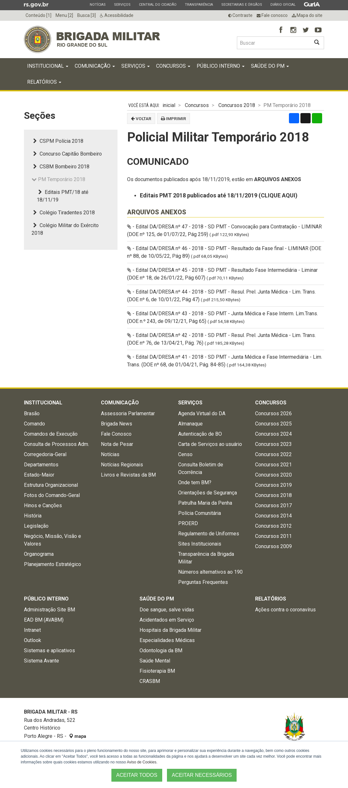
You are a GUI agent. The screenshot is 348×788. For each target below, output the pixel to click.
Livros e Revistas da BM (128, 475)
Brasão (32, 413)
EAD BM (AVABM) (44, 620)
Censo (185, 454)
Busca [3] (86, 15)
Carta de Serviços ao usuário (210, 444)
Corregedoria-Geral (45, 454)
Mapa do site (307, 15)
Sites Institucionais (199, 544)
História (33, 516)
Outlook (32, 640)
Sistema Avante (41, 661)
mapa (77, 736)
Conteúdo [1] (38, 15)
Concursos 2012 (273, 526)
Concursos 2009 (273, 546)
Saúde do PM (270, 66)
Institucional (47, 66)
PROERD (188, 523)
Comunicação (95, 66)
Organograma (39, 554)
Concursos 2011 (273, 536)
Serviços (122, 4)
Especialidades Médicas (167, 640)
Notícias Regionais (122, 465)
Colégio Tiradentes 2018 (63, 213)
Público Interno (221, 66)
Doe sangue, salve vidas (167, 610)
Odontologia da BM (161, 650)
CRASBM (150, 681)
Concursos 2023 (273, 444)
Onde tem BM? (194, 482)
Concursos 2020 (273, 475)
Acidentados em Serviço (167, 620)
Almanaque (190, 424)
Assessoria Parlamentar (128, 413)
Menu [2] (64, 15)
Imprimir (173, 118)
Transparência (199, 4)
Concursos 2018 (236, 105)
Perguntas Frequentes (203, 582)
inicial (169, 105)
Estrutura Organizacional (51, 485)
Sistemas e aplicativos (49, 650)
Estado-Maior (39, 475)
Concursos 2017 (273, 505)
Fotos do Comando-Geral (52, 495)
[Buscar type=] (273, 42)
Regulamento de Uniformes (208, 534)
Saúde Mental (155, 661)
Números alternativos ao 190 (210, 572)
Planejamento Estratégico (52, 564)
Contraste (240, 15)
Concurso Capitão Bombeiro (67, 154)
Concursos (173, 66)
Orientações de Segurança (207, 493)
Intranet (32, 630)
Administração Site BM (49, 610)
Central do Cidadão (158, 4)
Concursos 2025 (273, 424)
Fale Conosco (116, 434)
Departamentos (41, 465)
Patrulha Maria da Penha (205, 503)
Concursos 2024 (273, 434)
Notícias (97, 4)
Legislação (36, 526)
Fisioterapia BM (157, 671)
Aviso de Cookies (141, 762)
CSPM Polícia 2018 (57, 141)
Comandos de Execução (51, 434)
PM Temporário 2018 (58, 179)
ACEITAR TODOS (136, 775)
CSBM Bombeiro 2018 (60, 167)
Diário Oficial (283, 4)
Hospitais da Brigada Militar (170, 630)
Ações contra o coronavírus (285, 610)
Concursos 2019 (273, 485)
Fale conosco (272, 15)
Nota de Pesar (117, 444)
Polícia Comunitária (199, 513)
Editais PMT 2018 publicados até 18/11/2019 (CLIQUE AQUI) (219, 195)
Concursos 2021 (273, 465)
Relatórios (44, 82)
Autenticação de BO (200, 434)
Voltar (141, 118)
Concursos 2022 (273, 454)
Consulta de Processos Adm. (56, 444)
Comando (34, 424)
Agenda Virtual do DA (201, 413)
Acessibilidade (116, 15)
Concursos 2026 (273, 413)
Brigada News (116, 424)
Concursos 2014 (273, 516)
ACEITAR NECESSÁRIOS (202, 775)
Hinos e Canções (43, 505)
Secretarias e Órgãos (241, 4)
